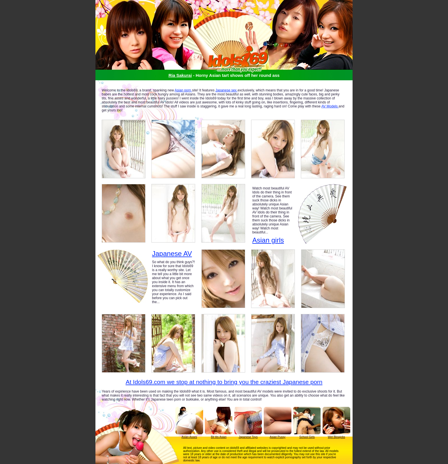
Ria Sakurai (180, 75)
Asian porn (183, 90)
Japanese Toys (248, 437)
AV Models (330, 106)
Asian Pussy (277, 437)
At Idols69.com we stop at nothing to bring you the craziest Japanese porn (224, 382)
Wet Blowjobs (336, 437)
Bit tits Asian (218, 437)
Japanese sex (226, 90)
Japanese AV (172, 254)
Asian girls (268, 240)
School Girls (307, 437)
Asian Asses (189, 437)
